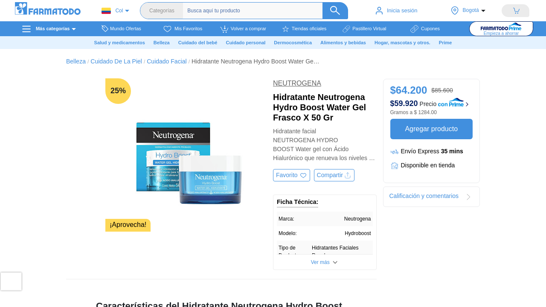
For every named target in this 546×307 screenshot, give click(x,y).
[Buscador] (266, 11)
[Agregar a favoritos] (291, 175)
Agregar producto (431, 128)
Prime (445, 42)
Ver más (320, 262)
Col (112, 11)
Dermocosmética (293, 42)
